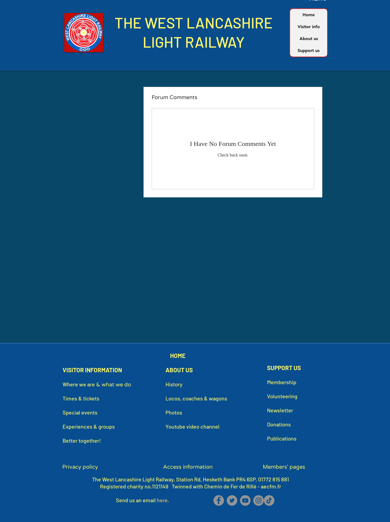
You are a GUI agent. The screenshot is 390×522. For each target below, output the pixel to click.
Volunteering (282, 396)
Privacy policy (80, 467)
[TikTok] (269, 500)
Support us (309, 50)
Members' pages (284, 467)
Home (309, 14)
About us (309, 38)
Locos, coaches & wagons (196, 398)
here (162, 500)
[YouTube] (245, 500)
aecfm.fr (271, 486)
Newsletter (280, 410)
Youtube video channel (192, 426)
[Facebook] (218, 500)
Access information (188, 467)
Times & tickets (81, 398)
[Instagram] (258, 500)
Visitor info (309, 26)
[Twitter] (232, 500)
